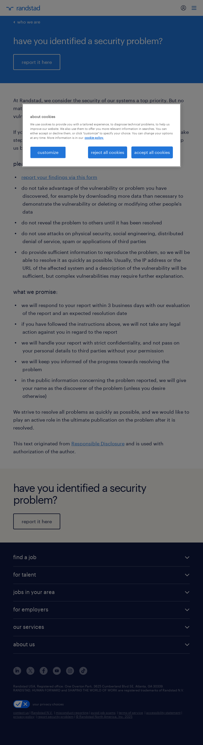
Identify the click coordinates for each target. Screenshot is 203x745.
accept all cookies (152, 152)
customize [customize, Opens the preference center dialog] (48, 152)
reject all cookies (107, 152)
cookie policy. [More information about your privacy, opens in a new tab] (94, 137)
